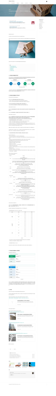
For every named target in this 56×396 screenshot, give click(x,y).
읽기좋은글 (41, 27)
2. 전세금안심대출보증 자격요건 (13, 67)
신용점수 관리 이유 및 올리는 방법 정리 (13, 354)
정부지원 (26, 3)
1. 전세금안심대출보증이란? (13, 66)
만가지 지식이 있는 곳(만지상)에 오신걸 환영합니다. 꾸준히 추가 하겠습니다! (18, 373)
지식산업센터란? (41, 21)
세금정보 (22, 3)
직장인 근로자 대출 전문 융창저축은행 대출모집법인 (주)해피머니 (17, 22)
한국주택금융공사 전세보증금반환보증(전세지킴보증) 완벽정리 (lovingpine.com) (18, 333)
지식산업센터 (13, 3)
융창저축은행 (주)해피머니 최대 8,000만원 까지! (16, 21)
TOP (46, 384)
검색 (45, 1)
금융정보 (18, 3)
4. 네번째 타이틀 (11, 69)
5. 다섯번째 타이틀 (12, 70)
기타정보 (31, 3)
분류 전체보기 (41, 19)
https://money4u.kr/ (11, 20)
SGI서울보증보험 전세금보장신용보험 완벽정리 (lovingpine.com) (16, 322)
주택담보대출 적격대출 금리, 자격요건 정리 (14, 357)
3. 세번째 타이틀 (11, 68)
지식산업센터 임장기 (41, 22)
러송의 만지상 (11, 1)
